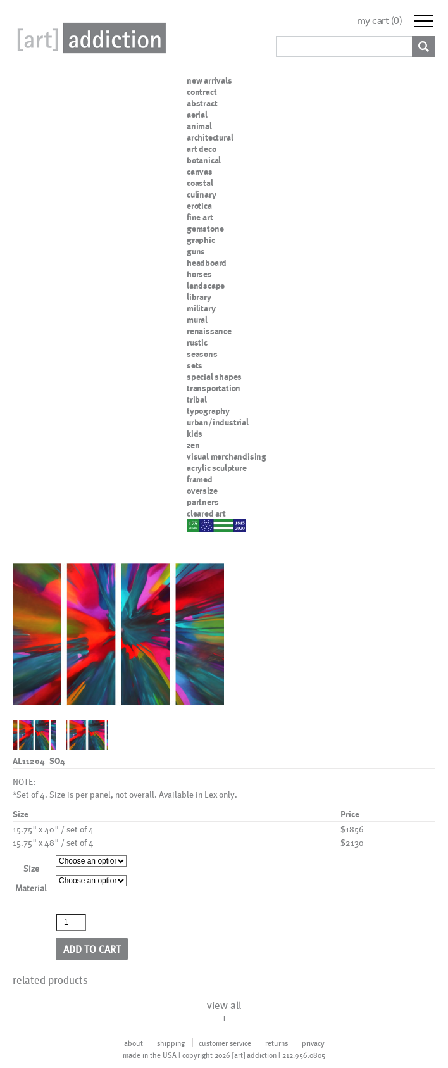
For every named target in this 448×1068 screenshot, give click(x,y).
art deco (201, 149)
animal (199, 126)
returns (276, 1042)
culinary (201, 194)
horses (199, 274)
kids (194, 434)
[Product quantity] (71, 922)
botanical (204, 160)
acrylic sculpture (217, 468)
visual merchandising (226, 456)
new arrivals (209, 80)
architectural (210, 137)
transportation (213, 388)
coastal (200, 183)
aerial (197, 115)
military (201, 308)
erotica (199, 206)
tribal (197, 399)
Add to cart (92, 949)
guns (196, 251)
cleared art (206, 513)
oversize (202, 491)
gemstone (205, 228)
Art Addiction (89, 38)
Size (31, 868)
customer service (225, 1042)
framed (200, 479)
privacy (313, 1042)
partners (202, 502)
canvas (200, 171)
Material (31, 888)
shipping (171, 1042)
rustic (197, 342)
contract (201, 92)
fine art (200, 217)
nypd (196, 525)
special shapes (214, 377)
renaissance (209, 331)
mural (197, 320)
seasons (202, 354)
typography (208, 411)
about (133, 1042)
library (199, 297)
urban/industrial (218, 422)
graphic (201, 240)
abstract (202, 103)
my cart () (379, 20)
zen (193, 445)
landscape (206, 285)
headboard (207, 263)
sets (194, 365)
